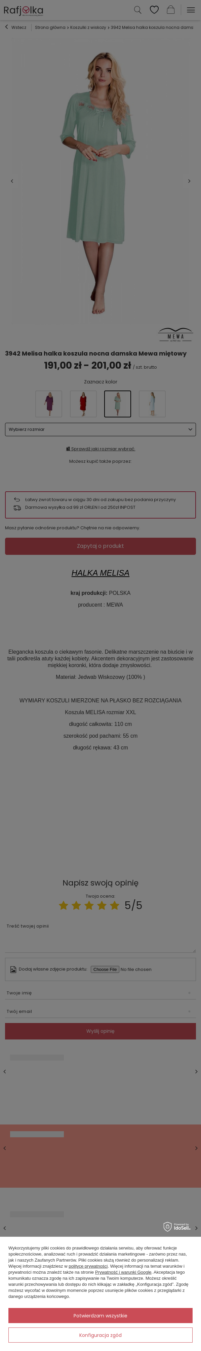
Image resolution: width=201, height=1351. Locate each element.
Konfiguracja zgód (100, 1335)
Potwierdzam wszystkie (100, 1315)
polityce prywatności (88, 1266)
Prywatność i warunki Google (123, 1272)
